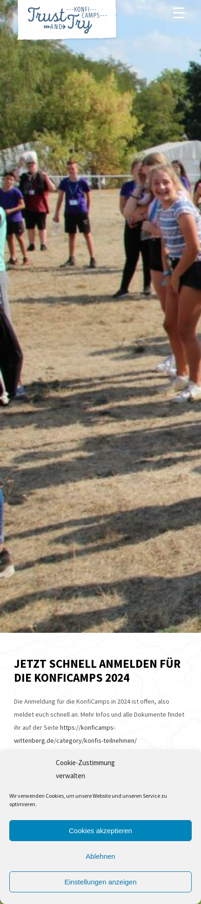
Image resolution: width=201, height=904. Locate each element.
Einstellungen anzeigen (100, 882)
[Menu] (179, 12)
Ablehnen (100, 856)
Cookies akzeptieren (100, 831)
